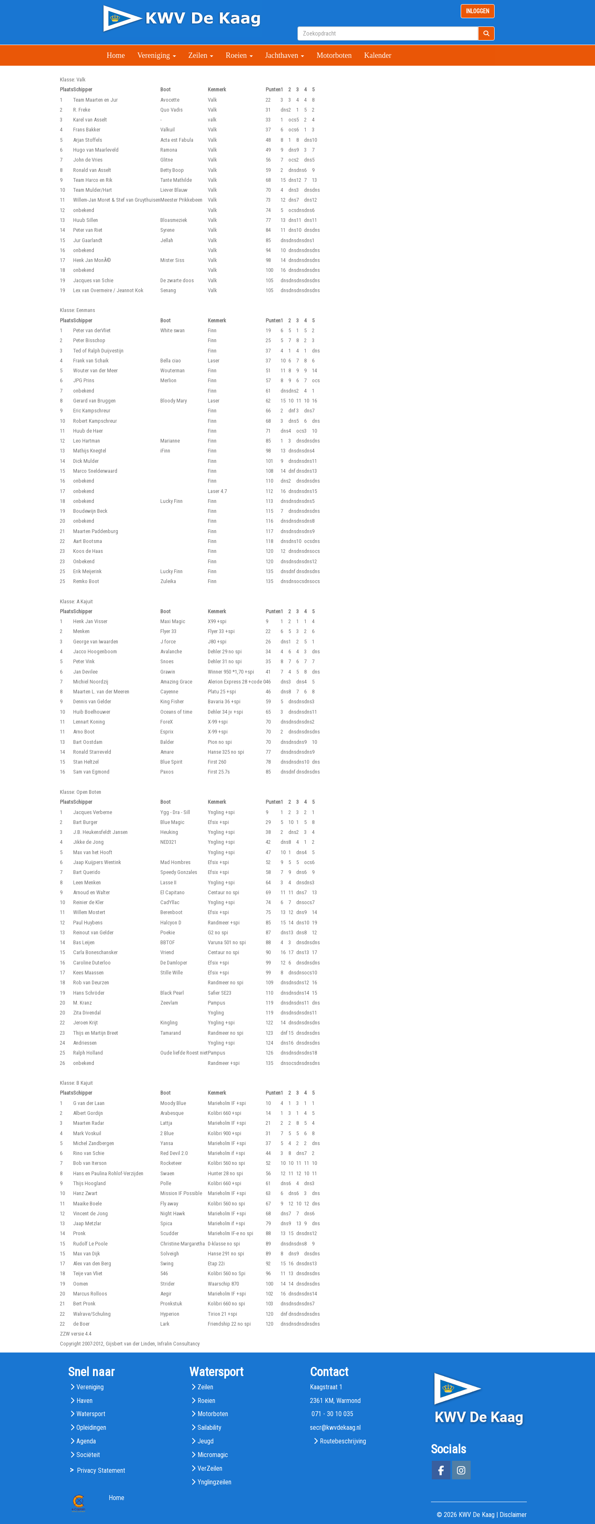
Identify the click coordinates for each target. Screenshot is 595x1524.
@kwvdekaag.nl (335, 1427)
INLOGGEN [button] (477, 11)
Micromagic (213, 1455)
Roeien (239, 55)
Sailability (209, 1427)
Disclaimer (513, 1515)
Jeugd (206, 1441)
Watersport (90, 1414)
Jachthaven (284, 55)
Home (116, 55)
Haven (84, 1401)
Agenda (86, 1441)
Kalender (377, 55)
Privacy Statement (101, 1470)
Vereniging (156, 55)
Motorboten (334, 55)
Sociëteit (88, 1455)
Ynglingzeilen (214, 1482)
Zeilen (200, 55)
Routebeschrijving (343, 1441)
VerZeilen (210, 1468)
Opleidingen (91, 1427)
